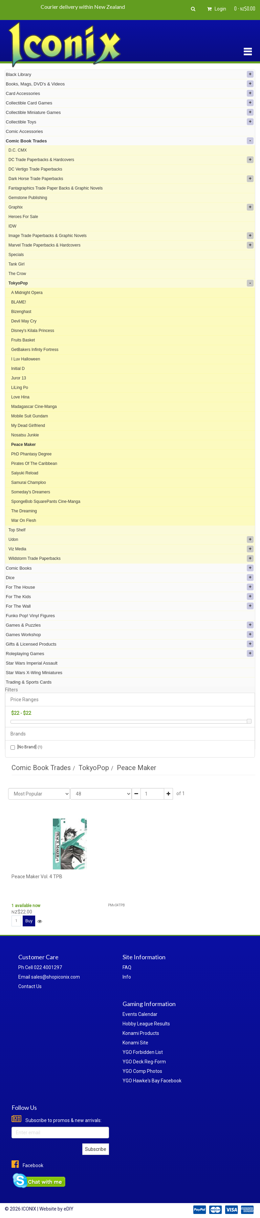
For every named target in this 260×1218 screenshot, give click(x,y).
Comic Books (130, 568)
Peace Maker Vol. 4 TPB (37, 876)
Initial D (18, 368)
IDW (12, 226)
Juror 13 (18, 378)
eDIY (68, 1209)
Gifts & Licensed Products (130, 644)
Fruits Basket (23, 340)
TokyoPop (131, 283)
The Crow (17, 273)
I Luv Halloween (25, 359)
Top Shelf (16, 530)
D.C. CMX (17, 150)
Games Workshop (130, 634)
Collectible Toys (130, 121)
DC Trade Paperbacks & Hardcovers (131, 159)
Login (215, 8)
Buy (28, 920)
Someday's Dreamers (30, 492)
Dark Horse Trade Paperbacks (131, 178)
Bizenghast (21, 311)
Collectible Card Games (130, 102)
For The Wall (130, 606)
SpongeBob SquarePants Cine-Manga (45, 501)
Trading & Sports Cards (28, 682)
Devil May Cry (24, 321)
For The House (130, 587)
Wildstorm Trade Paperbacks (131, 558)
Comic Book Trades (130, 140)
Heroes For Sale (23, 216)
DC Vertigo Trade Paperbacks (35, 169)
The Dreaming (24, 511)
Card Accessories (130, 93)
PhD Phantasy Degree (31, 454)
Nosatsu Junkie (25, 435)
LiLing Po (19, 387)
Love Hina (20, 397)
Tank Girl (16, 264)
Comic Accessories (24, 131)
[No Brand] (26, 747)
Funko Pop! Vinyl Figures (30, 615)
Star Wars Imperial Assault (32, 663)
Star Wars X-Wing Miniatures (34, 672)
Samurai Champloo (28, 482)
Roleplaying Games (130, 653)
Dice (130, 577)
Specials (16, 254)
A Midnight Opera (27, 292)
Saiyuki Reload (24, 473)
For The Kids (130, 596)
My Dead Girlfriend (28, 425)
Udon (131, 539)
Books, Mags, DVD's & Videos (130, 83)
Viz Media (131, 549)
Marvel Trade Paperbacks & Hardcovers (131, 245)
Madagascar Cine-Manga (34, 406)
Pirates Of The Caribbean (34, 463)
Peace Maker (23, 444)
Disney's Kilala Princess (32, 330)
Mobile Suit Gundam (29, 416)
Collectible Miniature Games (130, 112)
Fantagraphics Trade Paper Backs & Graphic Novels (55, 188)
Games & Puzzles (130, 625)
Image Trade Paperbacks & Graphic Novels (131, 235)
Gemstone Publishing (27, 197)
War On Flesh (23, 520)
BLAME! (18, 302)
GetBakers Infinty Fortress (34, 349)
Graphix (131, 207)
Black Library (130, 74)
